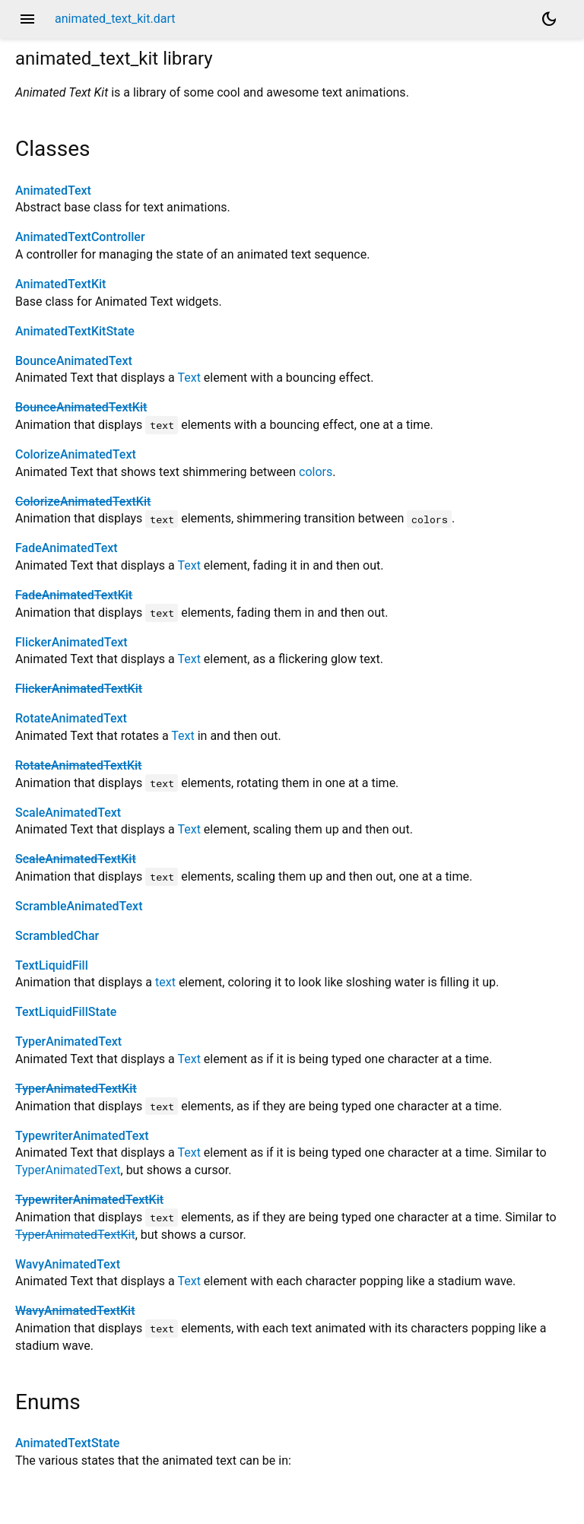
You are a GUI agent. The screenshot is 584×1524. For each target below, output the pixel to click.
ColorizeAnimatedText (75, 454)
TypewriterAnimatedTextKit (89, 1199)
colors (315, 472)
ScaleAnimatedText (68, 812)
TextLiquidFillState (65, 1012)
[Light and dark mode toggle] (549, 19)
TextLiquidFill (51, 965)
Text (188, 377)
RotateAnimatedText (71, 718)
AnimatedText (53, 190)
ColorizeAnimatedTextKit (83, 501)
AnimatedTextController (80, 237)
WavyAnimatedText (67, 1264)
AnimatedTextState (67, 1443)
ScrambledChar (57, 936)
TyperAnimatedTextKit (76, 1088)
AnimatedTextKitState (75, 331)
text (165, 982)
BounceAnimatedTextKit (81, 407)
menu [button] (27, 19)
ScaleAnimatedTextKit (75, 859)
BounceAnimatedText (73, 361)
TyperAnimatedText (68, 1041)
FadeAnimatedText (66, 548)
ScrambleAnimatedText (79, 906)
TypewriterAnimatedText (82, 1136)
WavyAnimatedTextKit (75, 1310)
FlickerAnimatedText (71, 642)
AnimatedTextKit (60, 284)
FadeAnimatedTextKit (73, 595)
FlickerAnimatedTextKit (78, 688)
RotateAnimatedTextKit (78, 765)
